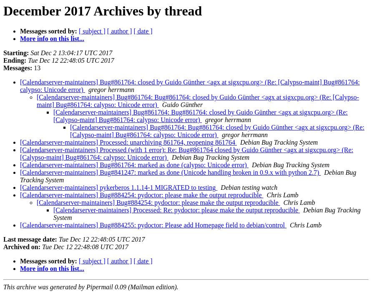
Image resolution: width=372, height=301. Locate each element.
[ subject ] (92, 31)
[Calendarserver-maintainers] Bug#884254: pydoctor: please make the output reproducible (142, 195)
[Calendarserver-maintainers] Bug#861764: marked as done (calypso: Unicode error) (134, 164)
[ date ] (142, 31)
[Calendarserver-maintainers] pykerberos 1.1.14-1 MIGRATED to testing (118, 187)
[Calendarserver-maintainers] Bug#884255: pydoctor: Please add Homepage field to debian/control (153, 225)
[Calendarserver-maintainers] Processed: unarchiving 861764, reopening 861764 (128, 142)
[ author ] (119, 31)
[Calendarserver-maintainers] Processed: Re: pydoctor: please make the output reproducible (176, 210)
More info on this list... (52, 38)
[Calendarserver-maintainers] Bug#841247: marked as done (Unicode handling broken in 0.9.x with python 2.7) (170, 172)
